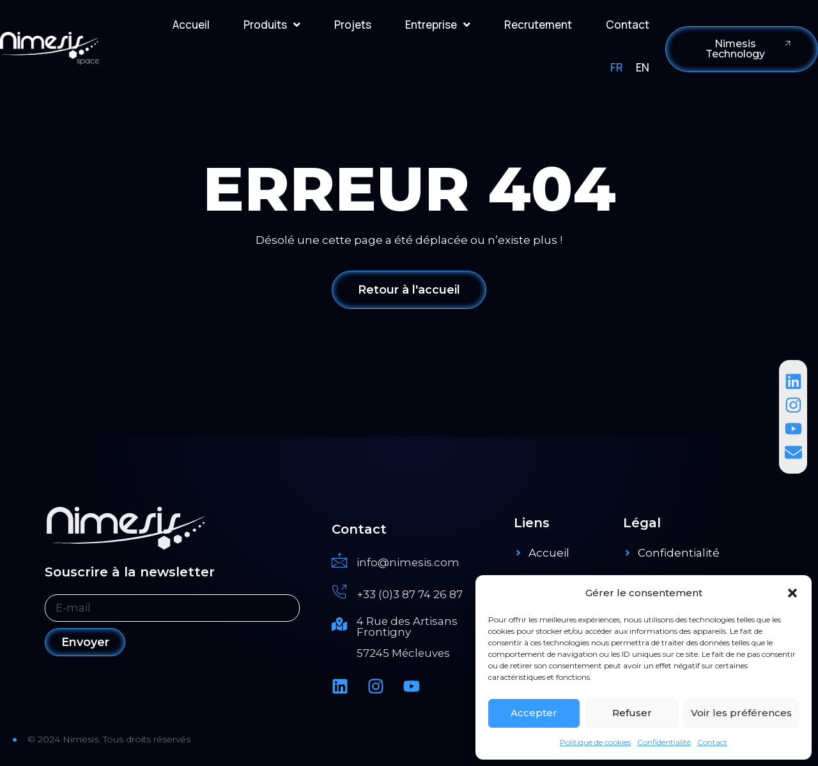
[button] (792, 593)
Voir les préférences (741, 713)
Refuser (632, 713)
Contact (712, 742)
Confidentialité (664, 742)
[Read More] (416, 561)
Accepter (534, 713)
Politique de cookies (595, 742)
